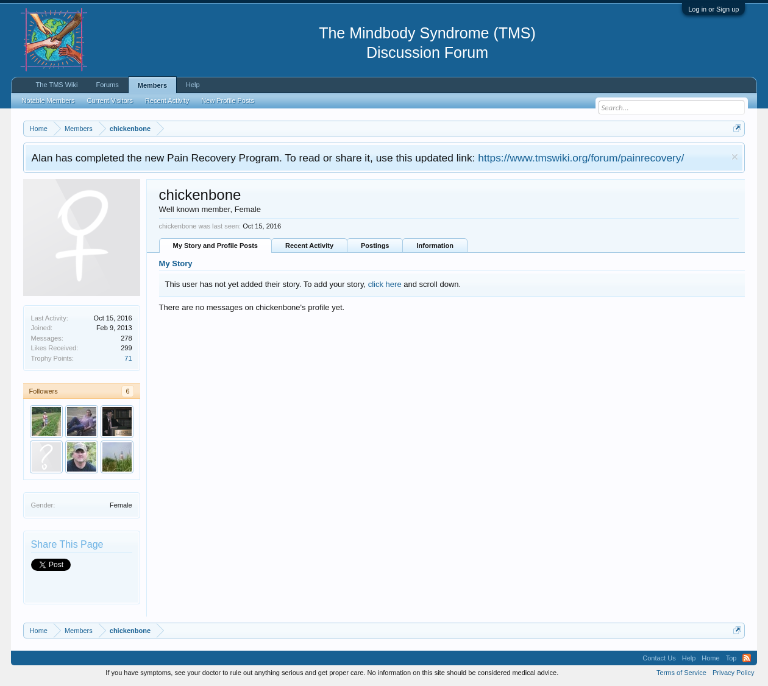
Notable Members (48, 100)
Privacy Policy (733, 672)
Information (434, 245)
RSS (746, 658)
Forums (107, 84)
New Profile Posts (227, 100)
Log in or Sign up (713, 9)
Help (193, 84)
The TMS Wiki (57, 84)
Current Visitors (110, 100)
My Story (176, 263)
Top (731, 658)
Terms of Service (681, 672)
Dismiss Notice (734, 156)
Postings (375, 245)
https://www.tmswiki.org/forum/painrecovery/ (581, 158)
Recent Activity (309, 245)
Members (152, 85)
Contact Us (658, 658)
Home (710, 658)
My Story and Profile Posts (215, 245)
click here (385, 284)
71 (128, 358)
